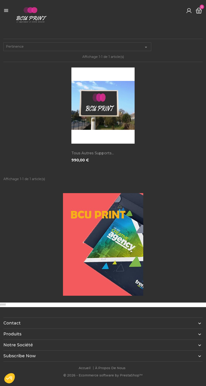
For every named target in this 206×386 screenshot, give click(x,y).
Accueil (84, 368)
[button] (9, 378)
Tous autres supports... (92, 153)
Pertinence (77, 47)
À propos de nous (110, 368)
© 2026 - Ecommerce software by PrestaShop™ (103, 375)
